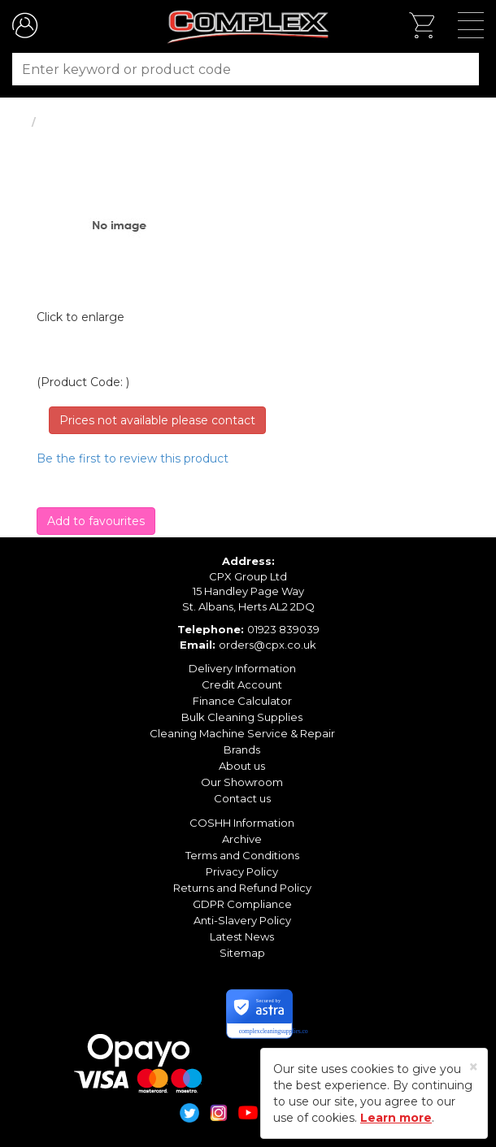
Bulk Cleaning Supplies (241, 716)
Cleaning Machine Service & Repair (242, 733)
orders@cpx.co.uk (267, 644)
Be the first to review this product (132, 458)
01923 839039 (283, 629)
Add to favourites (96, 521)
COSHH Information (241, 822)
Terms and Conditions (242, 855)
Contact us (242, 798)
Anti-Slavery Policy (242, 920)
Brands (242, 749)
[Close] (473, 1066)
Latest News (242, 936)
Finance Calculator (242, 700)
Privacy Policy (242, 871)
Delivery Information (242, 668)
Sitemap (242, 952)
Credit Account (242, 684)
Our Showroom (242, 782)
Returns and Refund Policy (242, 887)
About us (242, 765)
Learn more (396, 1117)
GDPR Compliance (242, 903)
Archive (242, 838)
